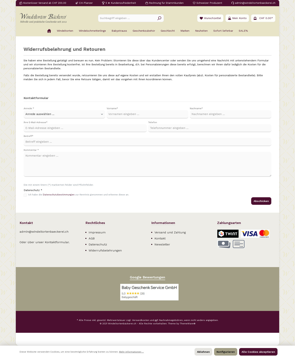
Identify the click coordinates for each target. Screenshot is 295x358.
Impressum (97, 232)
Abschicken (261, 201)
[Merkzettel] (210, 18)
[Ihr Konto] (237, 18)
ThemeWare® (187, 323)
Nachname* (196, 108)
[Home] (49, 30)
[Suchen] (159, 18)
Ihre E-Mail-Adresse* (35, 122)
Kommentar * (31, 150)
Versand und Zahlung (170, 232)
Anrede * (29, 108)
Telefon (152, 122)
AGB (92, 238)
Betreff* (28, 136)
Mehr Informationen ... (131, 351)
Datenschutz (98, 244)
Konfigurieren (226, 351)
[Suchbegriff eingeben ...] (126, 18)
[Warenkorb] (263, 18)
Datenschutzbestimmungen (59, 194)
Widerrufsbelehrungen (105, 250)
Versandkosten (140, 320)
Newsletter (162, 244)
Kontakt (160, 238)
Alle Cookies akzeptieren (258, 351)
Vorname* (112, 108)
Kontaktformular (57, 242)
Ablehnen (203, 351)
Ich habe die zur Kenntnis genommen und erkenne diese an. (78, 194)
